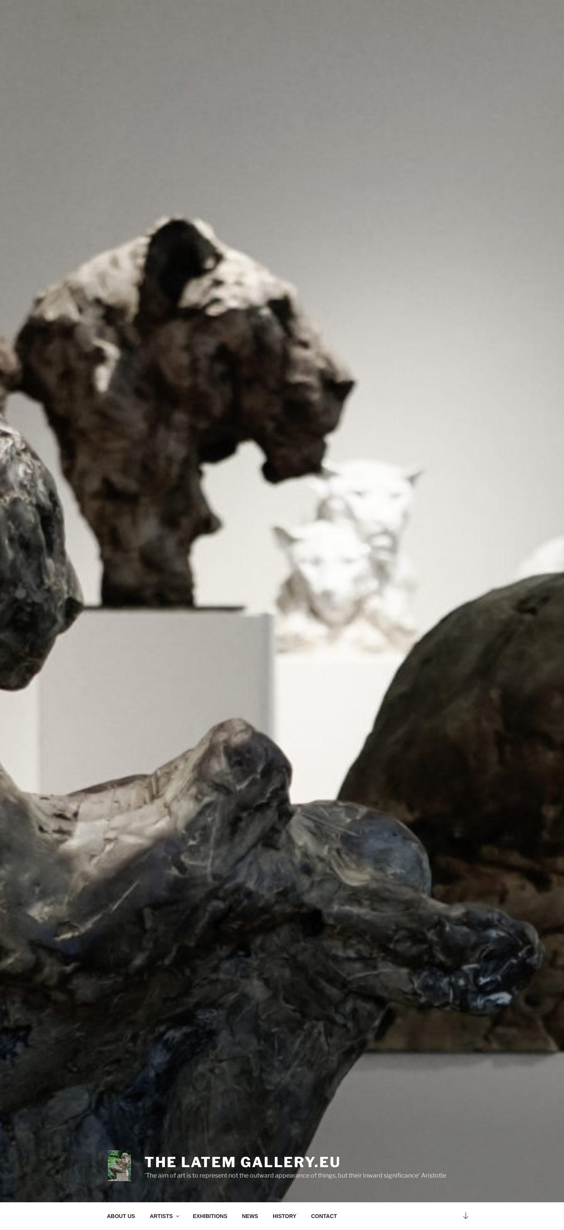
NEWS (250, 1216)
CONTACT (324, 1216)
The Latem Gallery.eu (242, 1162)
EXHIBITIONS (210, 1216)
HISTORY (284, 1216)
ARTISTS (165, 1216)
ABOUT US (121, 1216)
